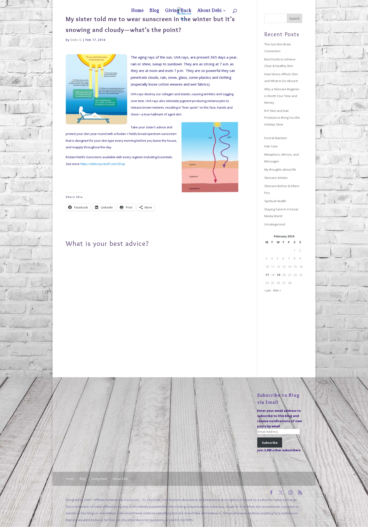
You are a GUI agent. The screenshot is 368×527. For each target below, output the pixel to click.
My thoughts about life (280, 169)
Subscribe (270, 442)
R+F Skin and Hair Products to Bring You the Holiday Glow (282, 117)
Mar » (277, 290)
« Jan (267, 290)
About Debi (291, 3)
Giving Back (274, 3)
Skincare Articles (276, 178)
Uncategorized (274, 224)
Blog (261, 3)
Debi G (76, 40)
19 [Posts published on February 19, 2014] (278, 275)
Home (251, 3)
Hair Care (271, 146)
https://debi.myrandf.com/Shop (102, 164)
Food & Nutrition (275, 138)
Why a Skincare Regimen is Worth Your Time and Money (281, 96)
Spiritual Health (275, 201)
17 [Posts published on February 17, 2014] (267, 275)
